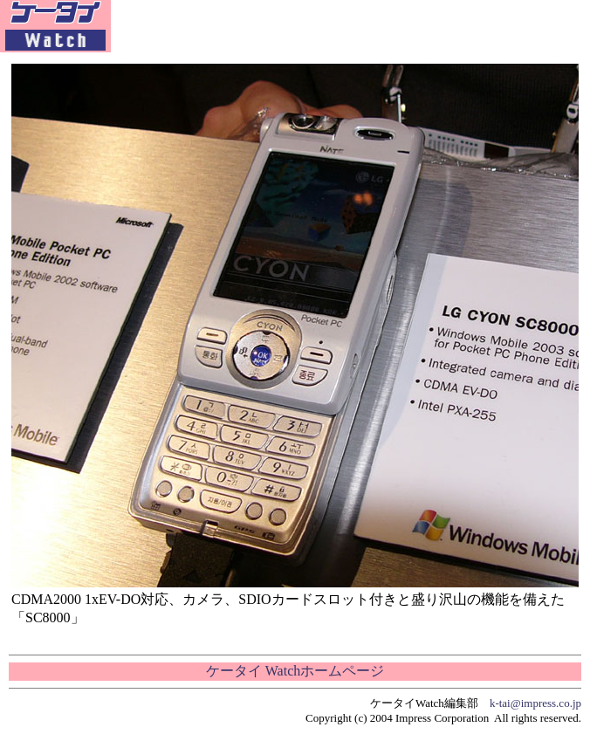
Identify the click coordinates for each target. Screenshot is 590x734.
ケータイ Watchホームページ (295, 670)
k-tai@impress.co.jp (535, 703)
